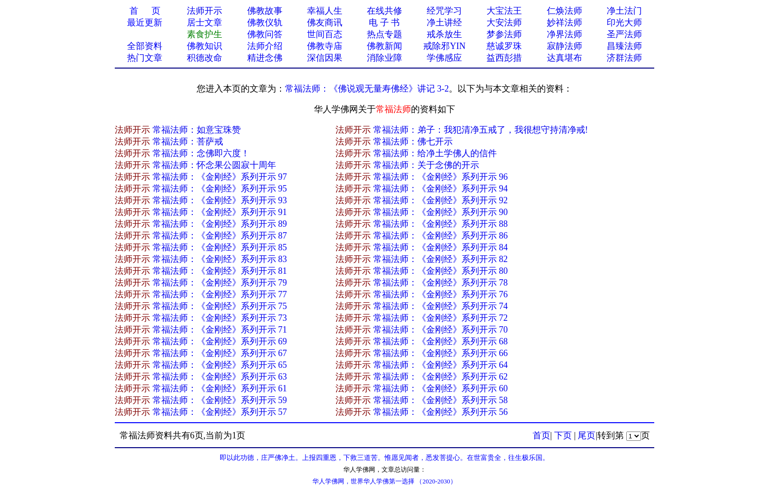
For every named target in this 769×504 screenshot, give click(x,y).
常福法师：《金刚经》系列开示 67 (220, 353)
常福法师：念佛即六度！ (201, 153)
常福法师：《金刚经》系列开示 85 (220, 247)
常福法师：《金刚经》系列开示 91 (220, 212)
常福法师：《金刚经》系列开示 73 (220, 318)
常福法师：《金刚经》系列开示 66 (440, 353)
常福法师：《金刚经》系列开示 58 (440, 400)
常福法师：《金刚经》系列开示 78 (440, 283)
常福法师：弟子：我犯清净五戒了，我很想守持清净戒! (480, 130)
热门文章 (144, 58)
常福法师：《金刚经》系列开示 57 (220, 412)
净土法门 (624, 11)
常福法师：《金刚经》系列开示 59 (220, 400)
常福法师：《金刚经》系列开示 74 (440, 306)
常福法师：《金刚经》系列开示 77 (220, 294)
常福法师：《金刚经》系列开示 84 (440, 247)
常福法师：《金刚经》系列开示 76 (440, 294)
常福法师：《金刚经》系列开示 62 (440, 377)
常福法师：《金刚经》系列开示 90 (440, 212)
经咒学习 (444, 11)
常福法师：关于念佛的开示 (426, 165)
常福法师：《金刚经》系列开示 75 (220, 306)
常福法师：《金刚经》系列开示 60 (440, 388)
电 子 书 (384, 22)
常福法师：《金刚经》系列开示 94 (440, 188)
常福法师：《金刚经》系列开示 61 (220, 388)
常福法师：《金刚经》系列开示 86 (440, 235)
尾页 (586, 435)
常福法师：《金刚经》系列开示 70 (440, 330)
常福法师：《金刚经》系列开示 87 (220, 235)
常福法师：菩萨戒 (188, 141)
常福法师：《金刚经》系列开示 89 (220, 224)
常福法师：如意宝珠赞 (197, 130)
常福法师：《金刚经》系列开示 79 (220, 283)
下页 (563, 435)
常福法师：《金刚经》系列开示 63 (220, 377)
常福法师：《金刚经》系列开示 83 (220, 259)
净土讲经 (444, 22)
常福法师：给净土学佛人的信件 (435, 153)
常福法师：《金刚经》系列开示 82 (440, 259)
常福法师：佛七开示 (413, 141)
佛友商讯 (324, 22)
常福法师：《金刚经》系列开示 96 (440, 177)
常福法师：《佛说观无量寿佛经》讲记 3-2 (367, 89)
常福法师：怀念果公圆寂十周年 (214, 165)
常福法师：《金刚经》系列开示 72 (440, 318)
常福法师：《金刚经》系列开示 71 (220, 330)
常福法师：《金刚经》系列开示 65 (220, 365)
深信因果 (324, 58)
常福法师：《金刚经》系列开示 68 (440, 341)
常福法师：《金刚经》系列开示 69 (220, 341)
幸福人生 (324, 11)
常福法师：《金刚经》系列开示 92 (440, 200)
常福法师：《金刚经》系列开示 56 (440, 412)
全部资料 (144, 46)
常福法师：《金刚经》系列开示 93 (220, 200)
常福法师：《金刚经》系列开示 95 (220, 188)
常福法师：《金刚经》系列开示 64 (440, 365)
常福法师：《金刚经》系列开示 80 (440, 271)
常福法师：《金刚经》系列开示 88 (440, 224)
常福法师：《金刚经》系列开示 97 (220, 177)
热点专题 (384, 34)
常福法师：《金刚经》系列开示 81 (220, 271)
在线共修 (384, 11)
